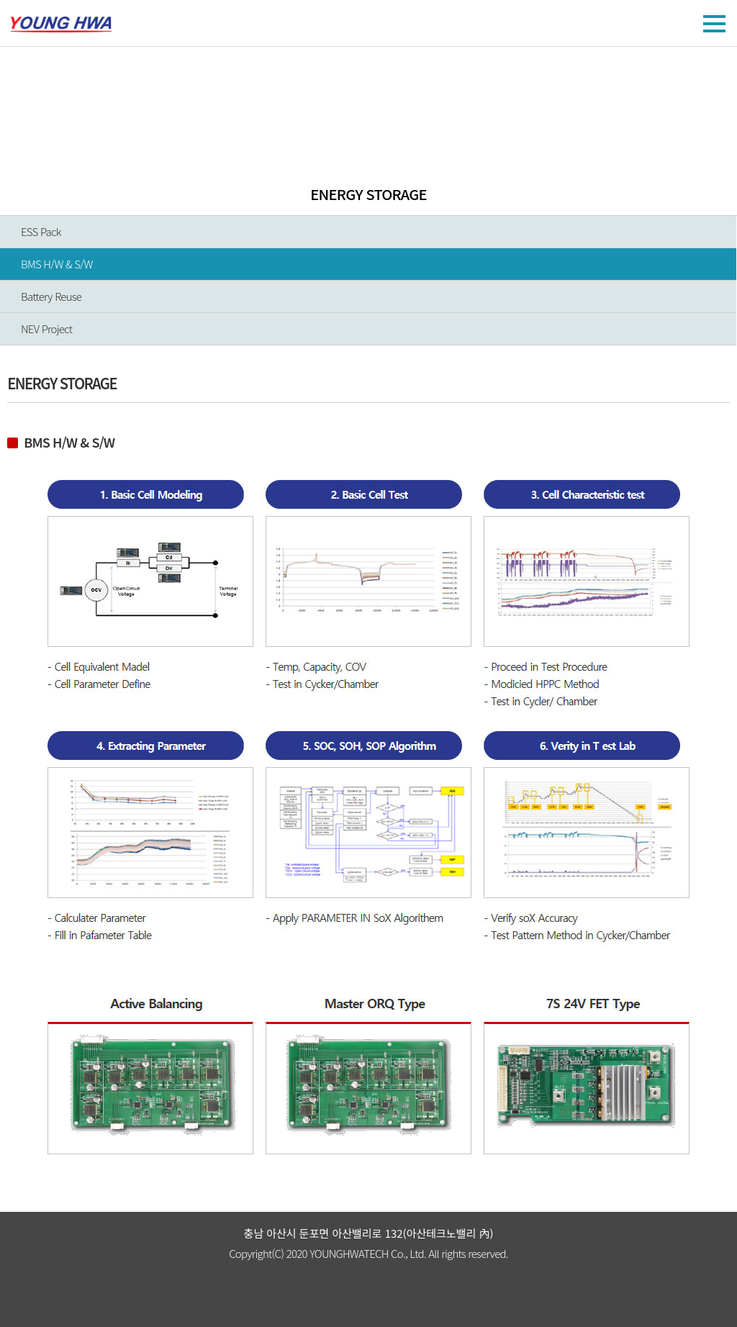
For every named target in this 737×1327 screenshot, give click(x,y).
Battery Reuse (51, 296)
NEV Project (46, 328)
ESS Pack (41, 231)
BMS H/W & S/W (57, 263)
